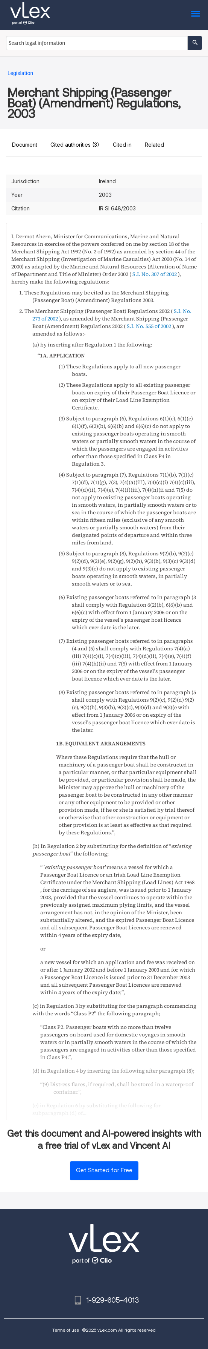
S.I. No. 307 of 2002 (154, 274)
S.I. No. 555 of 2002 (149, 326)
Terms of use (65, 1330)
